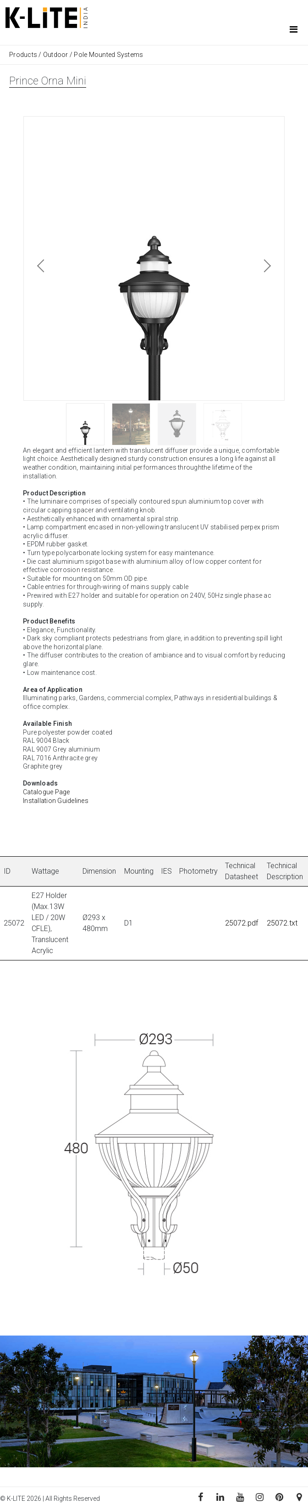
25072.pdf (241, 923)
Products (23, 54)
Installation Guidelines (55, 800)
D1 (128, 923)
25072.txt (282, 923)
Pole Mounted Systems (108, 54)
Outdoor (55, 54)
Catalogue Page (46, 792)
